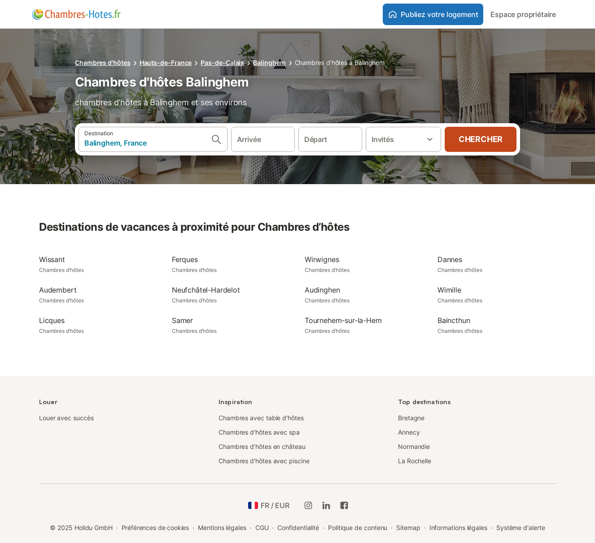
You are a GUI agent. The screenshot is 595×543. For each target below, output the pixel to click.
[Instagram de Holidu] (308, 505)
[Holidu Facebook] (344, 505)
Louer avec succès (66, 418)
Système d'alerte (520, 527)
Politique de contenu (357, 527)
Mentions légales (222, 527)
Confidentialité (298, 527)
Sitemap (408, 527)
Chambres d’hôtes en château (262, 446)
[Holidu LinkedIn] (326, 505)
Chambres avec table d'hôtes (261, 418)
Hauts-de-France (166, 62)
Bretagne (411, 418)
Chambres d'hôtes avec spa (259, 432)
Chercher (481, 139)
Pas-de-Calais (222, 62)
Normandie (414, 446)
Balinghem (269, 62)
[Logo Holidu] (76, 14)
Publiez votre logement (433, 14)
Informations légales (458, 527)
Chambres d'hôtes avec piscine (264, 461)
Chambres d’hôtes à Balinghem (340, 62)
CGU (262, 527)
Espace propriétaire (523, 14)
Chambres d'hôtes (103, 62)
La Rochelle (414, 461)
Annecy (409, 432)
